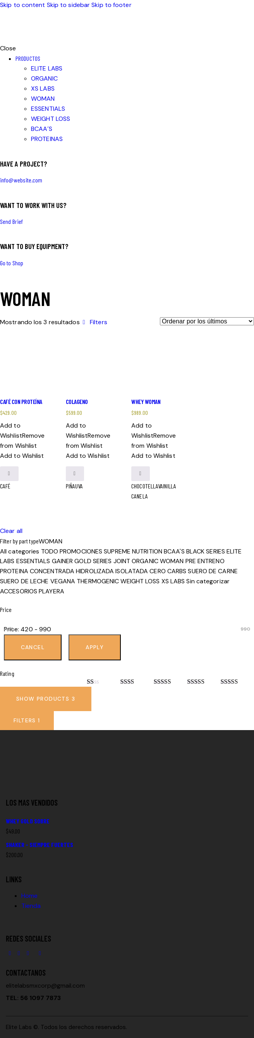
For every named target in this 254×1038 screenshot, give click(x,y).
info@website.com (21, 180)
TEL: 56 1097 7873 (33, 998)
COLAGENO (77, 401)
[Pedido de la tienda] (207, 321)
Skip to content (22, 5)
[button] (93, 322)
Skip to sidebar (68, 5)
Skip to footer (111, 5)
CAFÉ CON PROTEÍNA (21, 401)
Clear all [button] (11, 531)
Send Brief (11, 221)
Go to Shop (11, 262)
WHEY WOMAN (145, 401)
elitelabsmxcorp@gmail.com (45, 985)
